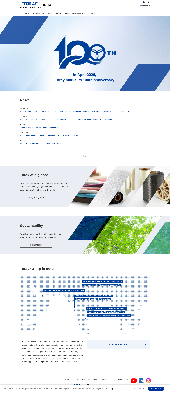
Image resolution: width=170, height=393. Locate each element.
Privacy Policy (80, 379)
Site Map (103, 379)
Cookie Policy (92, 379)
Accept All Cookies (156, 388)
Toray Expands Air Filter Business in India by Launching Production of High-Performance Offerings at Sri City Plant (66, 119)
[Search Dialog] (148, 2)
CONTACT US (145, 6)
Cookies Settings (139, 388)
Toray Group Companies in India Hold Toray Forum (40, 143)
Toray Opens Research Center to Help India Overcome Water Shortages (49, 135)
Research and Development (58, 13)
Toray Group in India (79, 13)
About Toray (24, 13)
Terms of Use (68, 379)
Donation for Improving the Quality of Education (39, 127)
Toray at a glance (36, 197)
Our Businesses (38, 13)
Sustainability (36, 245)
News (93, 13)
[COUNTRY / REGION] (143, 2)
